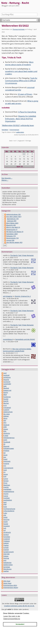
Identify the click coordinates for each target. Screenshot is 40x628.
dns (5, 423)
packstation (8, 500)
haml (5, 459)
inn (5, 466)
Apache (6, 380)
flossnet (6, 446)
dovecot (6, 425)
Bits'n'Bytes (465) (12, 223)
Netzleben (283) (12, 234)
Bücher (6, 403)
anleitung (7, 377)
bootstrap (7, 397)
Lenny (6, 479)
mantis (6, 487)
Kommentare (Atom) (11, 587)
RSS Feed (7, 581)
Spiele (6, 524)
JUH (5, 476)
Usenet (6, 550)
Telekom (7, 541)
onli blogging (7, 296)
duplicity (7, 433)
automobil (7, 384)
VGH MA (6, 554)
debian (6, 416)
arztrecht (7, 382)
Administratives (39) (13, 214)
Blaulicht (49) (11, 225)
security (6, 519)
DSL (5, 431)
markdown (7, 489)
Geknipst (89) (11, 221)
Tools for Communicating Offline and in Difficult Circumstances (21, 80)
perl (5, 502)
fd (4, 444)
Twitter (6, 545)
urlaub (6, 547)
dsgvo (6, 429)
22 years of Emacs (25, 94)
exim (5, 440)
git (5, 453)
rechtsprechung (9, 509)
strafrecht (7, 532)
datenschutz (8, 412)
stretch (6, 535)
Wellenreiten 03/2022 (15, 25)
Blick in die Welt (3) (13, 227)
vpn (5, 560)
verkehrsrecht (9, 552)
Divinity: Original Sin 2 (23, 296)
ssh (5, 528)
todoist (6, 543)
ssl (5, 530)
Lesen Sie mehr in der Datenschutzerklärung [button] (11, 617)
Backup (6, 388)
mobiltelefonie (9, 492)
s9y (5, 515)
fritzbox (6, 451)
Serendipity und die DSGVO (25, 339)
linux (5, 483)
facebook (7, 442)
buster (6, 399)
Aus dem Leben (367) (13, 217)
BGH (5, 395)
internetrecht (8, 468)
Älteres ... (5, 180)
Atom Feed (7, 583)
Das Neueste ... (7, 178)
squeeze (7, 526)
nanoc (6, 496)
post (5, 507)
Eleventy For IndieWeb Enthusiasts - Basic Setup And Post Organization (20, 118)
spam (6, 522)
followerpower (9, 448)
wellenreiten (20, 132)
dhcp (5, 418)
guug (5, 455)
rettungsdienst (9, 511)
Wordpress (8, 569)
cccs (5, 405)
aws (5, 386)
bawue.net (7, 390)
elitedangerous (9, 438)
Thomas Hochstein (19, 29)
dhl (5, 420)
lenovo (6, 481)
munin (6, 494)
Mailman (7, 485)
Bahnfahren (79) (13, 219)
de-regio (7, 414)
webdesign (8, 563)
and (5, 373)
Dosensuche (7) (11, 230)
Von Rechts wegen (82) (14, 242)
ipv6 (5, 470)
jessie (6, 474)
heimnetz (7, 461)
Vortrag (6, 558)
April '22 (20, 166)
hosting (6, 464)
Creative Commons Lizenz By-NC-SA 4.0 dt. (19, 606)
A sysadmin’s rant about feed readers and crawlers (21, 71)
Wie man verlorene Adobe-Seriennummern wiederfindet (17, 350)
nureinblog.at (8, 339)
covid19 (6, 410)
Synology (7, 537)
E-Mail (6, 436)
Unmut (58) (10, 240)
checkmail (7, 408)
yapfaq (6, 571)
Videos (6, 556)
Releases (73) (11, 236)
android (6, 375)
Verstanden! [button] (20, 624)
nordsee (7, 498)
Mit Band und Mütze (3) (14, 232)
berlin (6, 392)
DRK (5, 427)
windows (7, 567)
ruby (5, 513)
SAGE (5, 517)
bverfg (6, 401)
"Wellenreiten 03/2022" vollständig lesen (18, 125)
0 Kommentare (14, 130)
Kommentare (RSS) (10, 585)
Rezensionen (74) (12, 238)
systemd (7, 539)
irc (5, 472)
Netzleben (5, 130)
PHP (5, 504)
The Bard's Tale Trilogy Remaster (22, 255)
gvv (5, 457)
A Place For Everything (27, 112)
